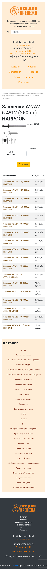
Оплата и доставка (23, 77)
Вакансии (23, 527)
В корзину (23, 164)
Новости (31, 66)
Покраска (33, 72)
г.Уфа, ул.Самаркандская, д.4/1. (23, 556)
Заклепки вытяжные (24, 93)
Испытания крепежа (23, 522)
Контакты (23, 82)
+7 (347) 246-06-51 (23, 42)
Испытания (15, 72)
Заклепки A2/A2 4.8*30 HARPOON (17, 291)
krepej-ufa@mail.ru (23, 48)
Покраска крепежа (23, 525)
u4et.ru (16, 566)
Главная (5, 93)
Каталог (15, 66)
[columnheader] (18, 176)
